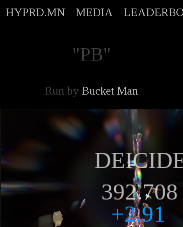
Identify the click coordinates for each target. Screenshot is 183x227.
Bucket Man (110, 90)
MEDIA (94, 12)
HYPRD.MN (35, 12)
